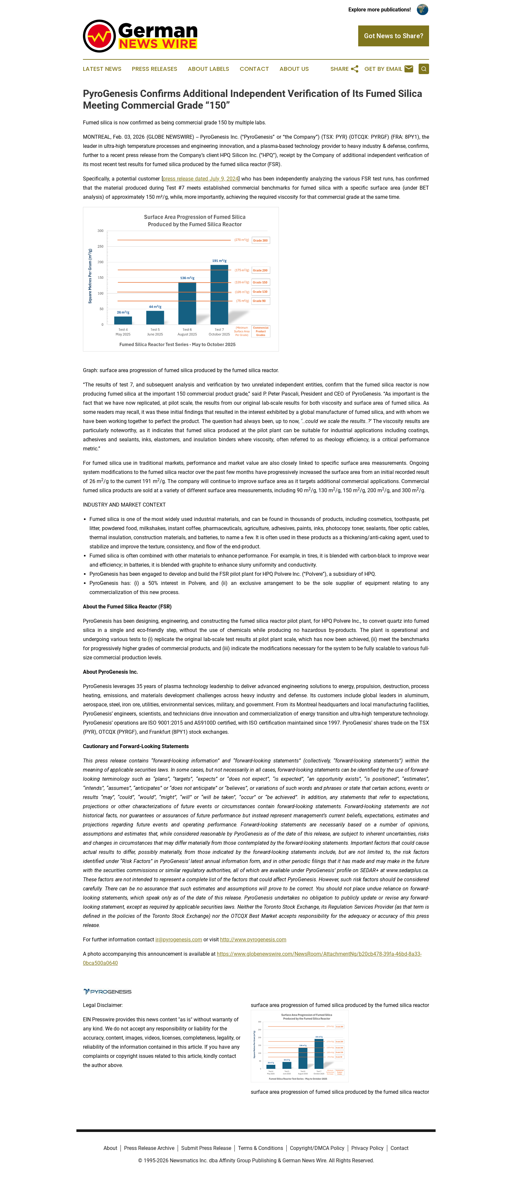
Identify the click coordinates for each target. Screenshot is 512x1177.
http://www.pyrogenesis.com (253, 939)
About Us (294, 68)
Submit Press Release (206, 1148)
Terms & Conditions (260, 1148)
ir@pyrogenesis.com (178, 939)
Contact (254, 68)
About (110, 1148)
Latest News (102, 68)
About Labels (208, 68)
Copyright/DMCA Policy (317, 1148)
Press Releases (154, 68)
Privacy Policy (367, 1148)
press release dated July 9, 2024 (201, 179)
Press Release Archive (149, 1148)
